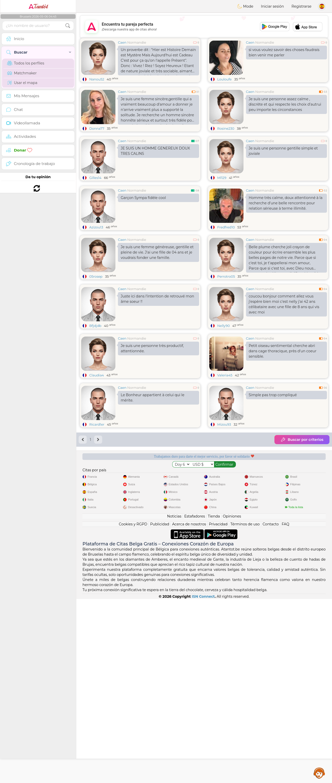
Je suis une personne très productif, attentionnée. (152, 426)
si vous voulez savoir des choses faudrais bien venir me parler (284, 52)
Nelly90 (223, 365)
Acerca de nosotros (189, 708)
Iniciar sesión (272, 6)
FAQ (285, 708)
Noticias (174, 700)
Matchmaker (22, 73)
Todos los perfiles (25, 63)
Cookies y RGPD (133, 708)
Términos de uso (245, 708)
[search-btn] (68, 25)
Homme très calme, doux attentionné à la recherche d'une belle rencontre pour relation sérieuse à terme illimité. (286, 242)
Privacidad (218, 708)
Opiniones (232, 700)
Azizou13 (96, 266)
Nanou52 (96, 79)
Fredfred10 (226, 266)
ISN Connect (203, 780)
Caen (122, 42)
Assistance (319, 773)
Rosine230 (225, 128)
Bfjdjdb (95, 365)
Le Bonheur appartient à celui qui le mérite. (152, 476)
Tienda (214, 700)
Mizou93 (224, 503)
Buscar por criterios (302, 517)
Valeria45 (225, 453)
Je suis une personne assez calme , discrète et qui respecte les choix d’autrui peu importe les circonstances (285, 104)
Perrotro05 (226, 315)
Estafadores (194, 700)
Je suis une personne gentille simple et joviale (283, 151)
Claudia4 (96, 453)
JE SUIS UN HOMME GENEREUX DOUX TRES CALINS (155, 151)
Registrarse (301, 6)
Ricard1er (96, 503)
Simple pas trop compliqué (273, 473)
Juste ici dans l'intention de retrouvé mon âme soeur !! (157, 338)
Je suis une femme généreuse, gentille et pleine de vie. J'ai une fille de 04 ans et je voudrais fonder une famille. (157, 291)
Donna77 (96, 128)
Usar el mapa (22, 82)
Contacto (271, 708)
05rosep (95, 315)
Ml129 (221, 178)
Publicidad (159, 708)
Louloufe (224, 79)
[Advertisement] (204, 26)
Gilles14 (95, 178)
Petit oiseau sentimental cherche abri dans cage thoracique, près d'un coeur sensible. (283, 429)
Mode (245, 6)
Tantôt (38, 6)
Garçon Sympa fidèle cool (143, 237)
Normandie (136, 42)
